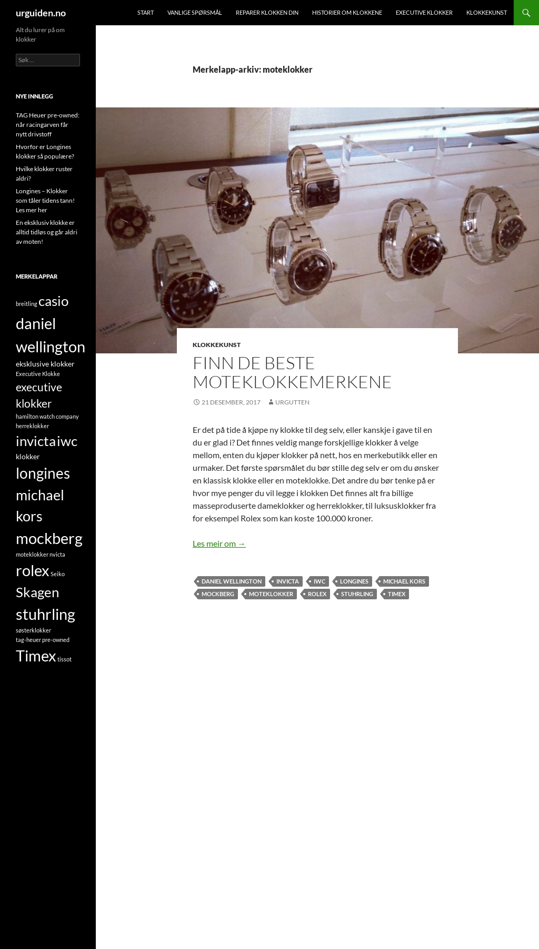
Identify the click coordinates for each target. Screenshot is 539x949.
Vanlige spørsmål (194, 12)
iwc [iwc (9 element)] (67, 441)
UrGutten (292, 402)
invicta (287, 581)
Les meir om (219, 543)
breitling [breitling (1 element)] (26, 303)
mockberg (218, 593)
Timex (396, 593)
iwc (319, 581)
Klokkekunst (486, 12)
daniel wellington (232, 581)
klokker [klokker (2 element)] (28, 456)
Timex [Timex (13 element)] (36, 656)
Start (145, 12)
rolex (317, 593)
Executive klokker (424, 12)
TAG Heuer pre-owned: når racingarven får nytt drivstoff (47, 124)
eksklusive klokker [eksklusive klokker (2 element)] (45, 363)
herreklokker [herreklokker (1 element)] (32, 425)
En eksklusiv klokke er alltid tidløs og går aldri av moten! (46, 232)
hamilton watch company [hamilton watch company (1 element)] (47, 416)
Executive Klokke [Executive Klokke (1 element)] (38, 373)
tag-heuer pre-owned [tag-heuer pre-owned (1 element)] (42, 639)
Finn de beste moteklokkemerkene (292, 372)
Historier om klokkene (347, 12)
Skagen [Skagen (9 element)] (37, 592)
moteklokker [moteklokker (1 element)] (32, 554)
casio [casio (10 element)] (53, 300)
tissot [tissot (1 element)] (64, 659)
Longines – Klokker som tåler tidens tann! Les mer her (45, 200)
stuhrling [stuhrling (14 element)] (45, 614)
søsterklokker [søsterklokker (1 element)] (33, 630)
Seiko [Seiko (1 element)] (58, 573)
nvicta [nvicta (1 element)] (57, 554)
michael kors (404, 581)
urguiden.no (41, 12)
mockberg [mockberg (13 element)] (49, 538)
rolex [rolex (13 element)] (32, 570)
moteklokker (271, 593)
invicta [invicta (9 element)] (36, 441)
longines (354, 581)
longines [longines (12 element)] (43, 473)
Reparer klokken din (267, 12)
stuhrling (357, 593)
